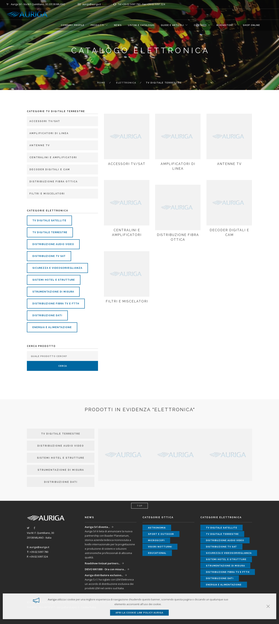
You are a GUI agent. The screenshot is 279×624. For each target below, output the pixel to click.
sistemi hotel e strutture (53, 279)
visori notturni (160, 546)
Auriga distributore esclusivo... (104, 575)
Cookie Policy (88, 607)
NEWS (118, 25)
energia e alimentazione (52, 327)
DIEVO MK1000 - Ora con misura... (105, 569)
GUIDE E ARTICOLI (172, 25)
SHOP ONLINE (251, 25)
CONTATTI (200, 25)
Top (139, 506)
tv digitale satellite (49, 220)
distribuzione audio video (53, 244)
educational (157, 553)
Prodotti (97, 25)
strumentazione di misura (53, 291)
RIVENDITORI (225, 25)
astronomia (157, 527)
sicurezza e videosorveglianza (57, 268)
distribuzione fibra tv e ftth (55, 303)
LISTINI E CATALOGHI (141, 25)
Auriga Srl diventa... (97, 527)
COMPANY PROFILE (72, 25)
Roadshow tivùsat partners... (102, 563)
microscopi (156, 540)
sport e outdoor (161, 534)
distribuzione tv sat (49, 256)
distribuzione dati (47, 315)
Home (101, 82)
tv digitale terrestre (49, 232)
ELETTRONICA (126, 82)
